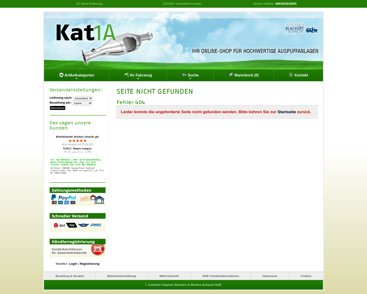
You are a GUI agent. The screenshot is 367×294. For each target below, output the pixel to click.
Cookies (306, 275)
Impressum (270, 275)
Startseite (287, 111)
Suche (190, 76)
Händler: (62, 263)
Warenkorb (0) (244, 75)
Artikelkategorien (76, 76)
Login (73, 263)
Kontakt (298, 75)
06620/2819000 (286, 3)
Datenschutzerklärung (121, 275)
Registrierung (89, 263)
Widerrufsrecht (169, 275)
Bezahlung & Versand (70, 275)
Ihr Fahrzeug (138, 76)
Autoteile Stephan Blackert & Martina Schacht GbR (184, 285)
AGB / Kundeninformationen (220, 275)
